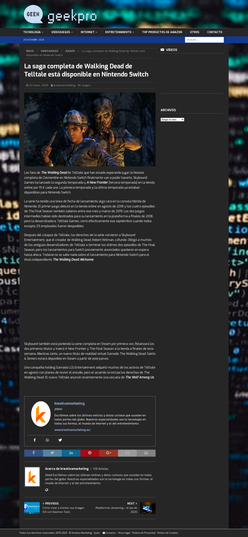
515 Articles (100, 469)
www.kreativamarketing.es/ (72, 430)
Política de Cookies (167, 532)
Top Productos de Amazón (162, 32)
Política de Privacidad (143, 532)
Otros (194, 32)
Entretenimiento (118, 32)
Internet (88, 32)
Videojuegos (60, 32)
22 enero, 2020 (38, 85)
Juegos (86, 85)
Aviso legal (124, 532)
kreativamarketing (64, 85)
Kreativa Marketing (82, 532)
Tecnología (32, 32)
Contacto (214, 32)
